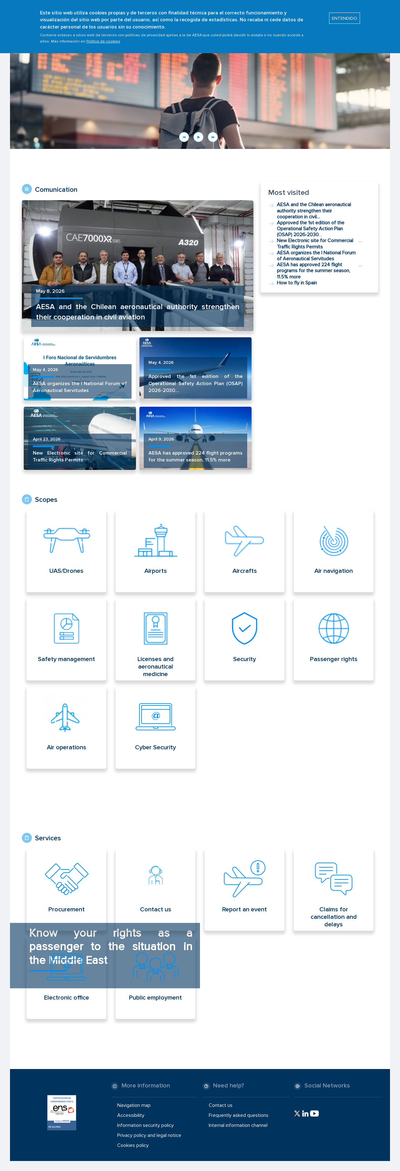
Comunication (56, 190)
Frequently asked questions (238, 1115)
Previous (184, 137)
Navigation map (134, 1105)
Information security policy (145, 1125)
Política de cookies (103, 37)
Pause (198, 137)
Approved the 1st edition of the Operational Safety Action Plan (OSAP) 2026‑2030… (195, 383)
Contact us (220, 1105)
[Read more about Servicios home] (76, 890)
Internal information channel (238, 1125)
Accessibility (130, 1115)
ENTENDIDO (344, 14)
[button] (200, 88)
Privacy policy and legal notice (149, 1135)
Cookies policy (133, 1145)
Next (213, 137)
